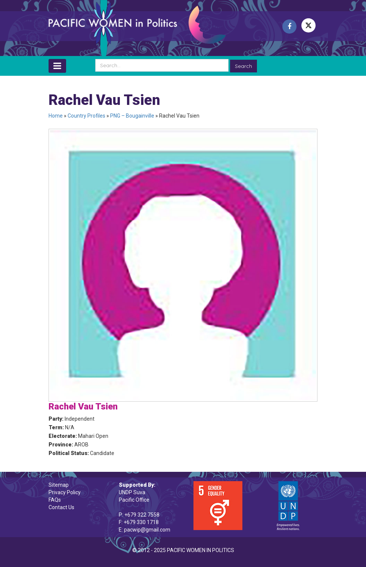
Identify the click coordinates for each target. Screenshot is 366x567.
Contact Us (61, 507)
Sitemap (59, 485)
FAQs (55, 500)
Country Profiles (86, 116)
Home (56, 116)
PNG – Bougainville (132, 116)
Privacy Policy (65, 492)
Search (243, 66)
